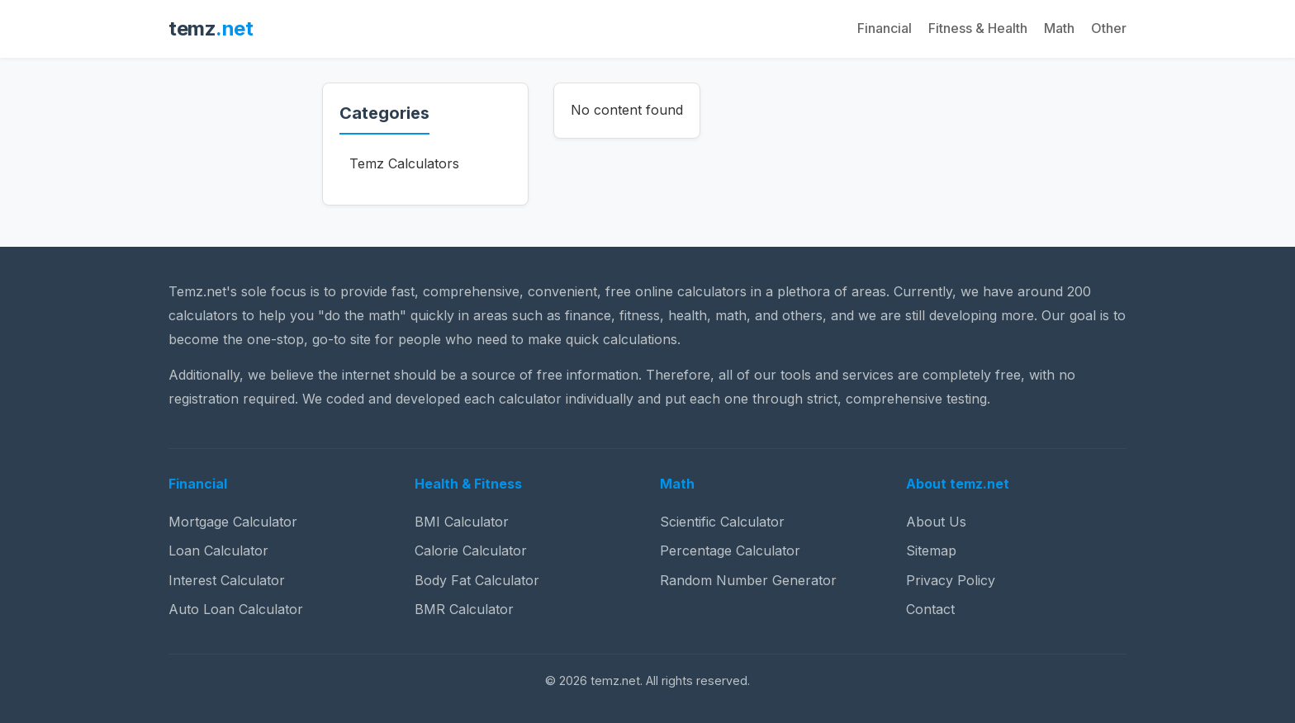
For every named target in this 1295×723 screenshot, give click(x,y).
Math (1059, 28)
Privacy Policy (950, 580)
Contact (930, 609)
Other (1109, 28)
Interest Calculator (226, 580)
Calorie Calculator (471, 550)
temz (210, 28)
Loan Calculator (218, 550)
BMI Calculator (462, 521)
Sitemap (931, 550)
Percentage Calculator (730, 550)
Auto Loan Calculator (235, 609)
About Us (936, 521)
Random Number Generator (748, 580)
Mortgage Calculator (232, 521)
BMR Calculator (464, 609)
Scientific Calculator (722, 521)
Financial (884, 28)
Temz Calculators (404, 163)
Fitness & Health (977, 28)
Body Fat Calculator (477, 580)
